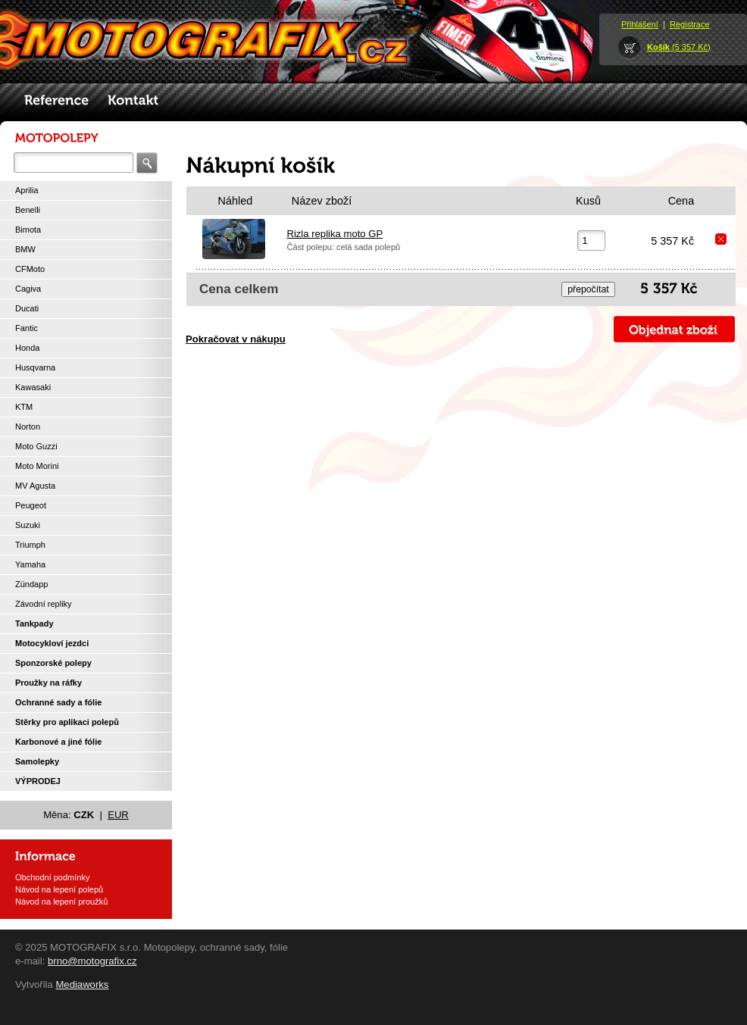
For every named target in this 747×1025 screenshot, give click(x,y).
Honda (27, 347)
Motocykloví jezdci (52, 643)
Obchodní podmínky (52, 877)
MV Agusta (35, 485)
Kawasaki (33, 387)
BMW (25, 249)
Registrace (690, 24)
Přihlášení (639, 24)
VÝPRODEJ (38, 781)
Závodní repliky (43, 603)
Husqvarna (35, 367)
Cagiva (28, 288)
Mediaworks (81, 984)
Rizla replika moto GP (334, 233)
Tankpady (34, 623)
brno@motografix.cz (92, 961)
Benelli (27, 209)
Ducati (27, 308)
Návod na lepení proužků (61, 901)
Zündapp (31, 584)
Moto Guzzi (36, 446)
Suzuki (27, 525)
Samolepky (37, 761)
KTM (24, 406)
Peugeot (30, 505)
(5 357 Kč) (679, 47)
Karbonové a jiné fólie (58, 741)
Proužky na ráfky (48, 682)
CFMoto (30, 268)
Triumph (30, 544)
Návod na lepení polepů (59, 889)
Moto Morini (36, 465)
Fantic (26, 328)
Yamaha (30, 564)
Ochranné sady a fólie (58, 702)
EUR (118, 814)
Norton (27, 426)
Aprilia (27, 190)
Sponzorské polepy (53, 662)
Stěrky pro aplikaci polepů (67, 722)
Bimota (28, 229)
